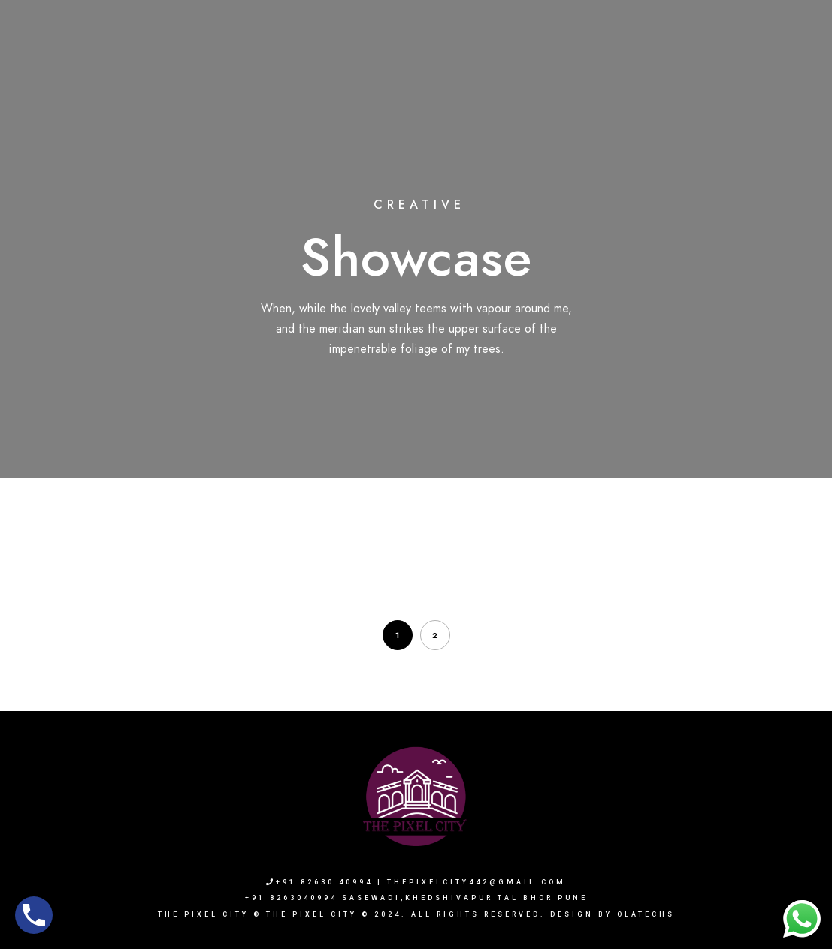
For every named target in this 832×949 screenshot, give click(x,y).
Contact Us (749, 61)
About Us (405, 61)
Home (344, 61)
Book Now (615, 61)
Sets (464, 61)
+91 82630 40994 (319, 882)
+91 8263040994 (642, 31)
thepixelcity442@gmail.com (476, 882)
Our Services (532, 61)
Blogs (680, 61)
